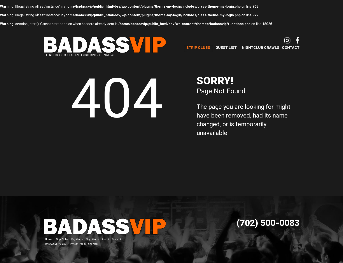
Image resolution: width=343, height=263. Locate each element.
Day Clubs (77, 237)
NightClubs (92, 237)
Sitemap (93, 242)
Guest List (226, 47)
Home (48, 237)
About (105, 237)
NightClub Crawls (260, 47)
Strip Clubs (198, 47)
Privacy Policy (78, 242)
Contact (290, 47)
